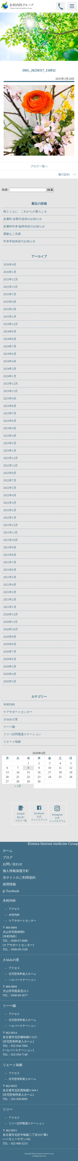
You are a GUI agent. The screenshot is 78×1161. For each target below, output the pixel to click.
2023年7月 (9, 413)
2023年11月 (10, 391)
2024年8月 (9, 338)
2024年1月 (9, 376)
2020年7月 (9, 651)
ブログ (8, 857)
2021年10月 (10, 539)
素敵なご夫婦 (12, 233)
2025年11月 (10, 286)
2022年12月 (10, 458)
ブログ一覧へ (39, 166)
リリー (8, 1109)
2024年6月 (9, 353)
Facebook (12, 891)
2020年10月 (10, 629)
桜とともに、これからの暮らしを (25, 211)
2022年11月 (10, 465)
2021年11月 (10, 532)
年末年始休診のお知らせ (19, 241)
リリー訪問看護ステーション (22, 734)
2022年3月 (9, 502)
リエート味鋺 (12, 741)
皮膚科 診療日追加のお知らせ (22, 218)
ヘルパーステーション (22, 979)
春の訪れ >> (67, 174)
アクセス (14, 908)
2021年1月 (9, 606)
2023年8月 (9, 405)
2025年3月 (9, 309)
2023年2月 (9, 443)
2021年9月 (9, 547)
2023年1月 (9, 450)
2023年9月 (9, 398)
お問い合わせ (12, 864)
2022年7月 (9, 480)
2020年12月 (10, 614)
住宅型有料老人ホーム (22, 973)
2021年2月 (9, 599)
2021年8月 (9, 554)
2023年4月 (9, 428)
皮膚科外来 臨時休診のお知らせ (24, 226)
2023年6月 (9, 420)
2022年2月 (9, 510)
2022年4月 (9, 495)
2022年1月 (9, 517)
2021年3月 (9, 592)
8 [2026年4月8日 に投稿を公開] (28, 767)
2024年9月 (9, 331)
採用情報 (9, 884)
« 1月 (18, 785)
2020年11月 (10, 621)
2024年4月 (9, 361)
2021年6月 (9, 569)
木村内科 (9, 704)
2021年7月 (9, 562)
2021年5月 (9, 577)
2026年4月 (9, 264)
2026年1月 (9, 271)
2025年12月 (10, 279)
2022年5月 (9, 487)
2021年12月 (10, 525)
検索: (5, 189)
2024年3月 (9, 368)
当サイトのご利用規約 (19, 877)
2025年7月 (9, 294)
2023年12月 (10, 383)
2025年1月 (9, 316)
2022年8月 (9, 472)
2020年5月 (9, 666)
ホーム (8, 851)
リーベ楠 (9, 726)
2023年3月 (9, 435)
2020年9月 (9, 636)
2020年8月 (9, 644)
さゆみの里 (10, 719)
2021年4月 (9, 584)
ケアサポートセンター (17, 711)
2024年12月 (10, 324)
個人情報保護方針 (16, 871)
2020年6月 (9, 659)
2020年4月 (9, 673)
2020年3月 (9, 681)
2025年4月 (9, 301)
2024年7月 (9, 346)
